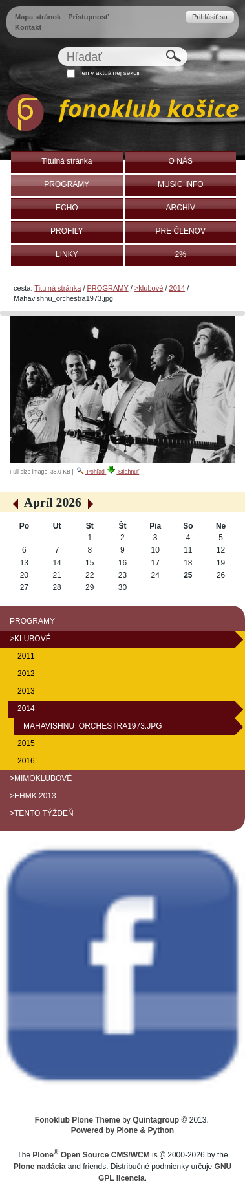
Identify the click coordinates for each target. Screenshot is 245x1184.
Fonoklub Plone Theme (77, 1119)
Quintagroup (156, 1119)
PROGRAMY (108, 288)
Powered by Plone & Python (122, 1130)
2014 (177, 288)
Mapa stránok (38, 17)
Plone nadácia (40, 1166)
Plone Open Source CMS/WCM (90, 1154)
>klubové (148, 288)
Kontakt (28, 27)
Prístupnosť (88, 17)
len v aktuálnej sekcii (109, 72)
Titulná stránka (57, 288)
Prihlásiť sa (210, 17)
